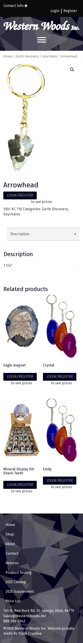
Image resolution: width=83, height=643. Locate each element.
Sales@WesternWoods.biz (24, 616)
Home (7, 56)
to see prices (41, 202)
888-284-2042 (14, 621)
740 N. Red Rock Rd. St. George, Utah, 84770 (38, 611)
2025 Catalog (16, 582)
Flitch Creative (29, 633)
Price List (13, 601)
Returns (12, 563)
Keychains (49, 56)
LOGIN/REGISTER (20, 195)
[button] (72, 70)
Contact (12, 553)
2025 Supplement (20, 591)
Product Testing (18, 572)
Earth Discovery (27, 56)
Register (70, 11)
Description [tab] (19, 234)
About (10, 544)
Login (54, 11)
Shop (10, 534)
